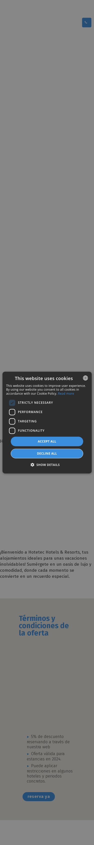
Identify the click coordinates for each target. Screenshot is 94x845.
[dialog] (46, 422)
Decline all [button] (47, 453)
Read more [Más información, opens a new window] (66, 393)
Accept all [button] (47, 441)
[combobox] (85, 377)
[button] (47, 464)
